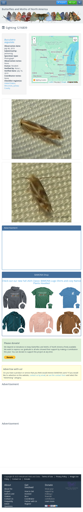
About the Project (8, 490)
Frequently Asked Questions (8, 503)
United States (9, 83)
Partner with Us (31, 501)
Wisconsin (8, 86)
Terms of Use (47, 476)
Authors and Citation (9, 495)
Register (28, 504)
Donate (27, 479)
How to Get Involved (29, 492)
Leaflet (51, 82)
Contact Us (16, 479)
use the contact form (57, 375)
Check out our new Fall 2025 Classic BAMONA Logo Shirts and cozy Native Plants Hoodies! (41, 282)
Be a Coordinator (29, 497)
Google (64, 82)
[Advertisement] (41, 249)
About (7, 484)
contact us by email (37, 375)
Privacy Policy (61, 476)
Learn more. (50, 501)
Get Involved (29, 486)
